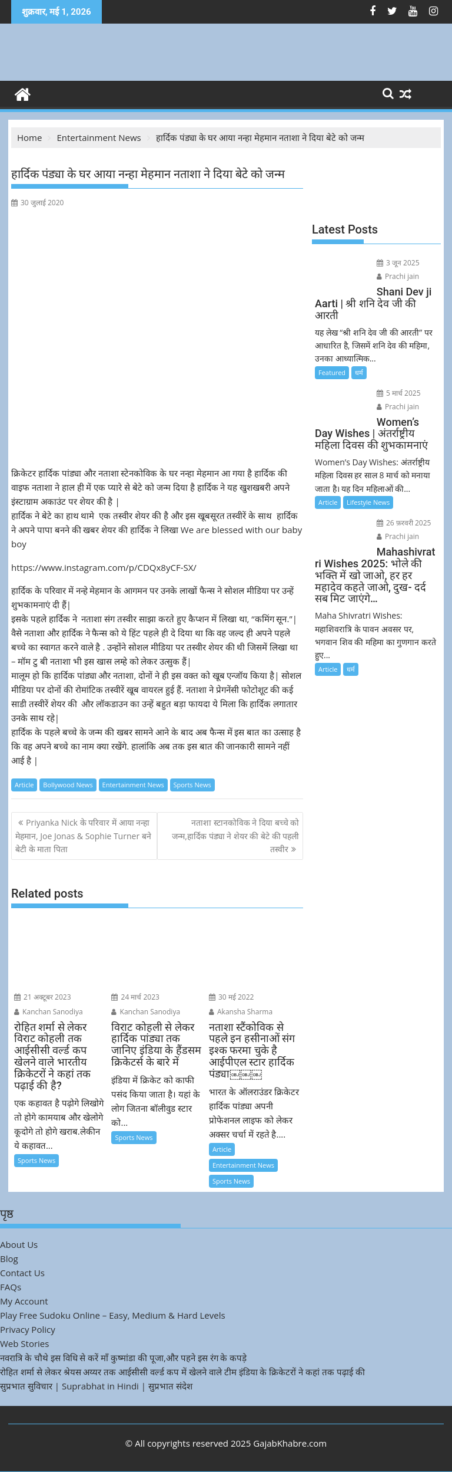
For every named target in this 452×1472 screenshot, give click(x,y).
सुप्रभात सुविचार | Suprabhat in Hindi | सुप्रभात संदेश (96, 1386)
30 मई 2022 (231, 997)
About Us (19, 1244)
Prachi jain (398, 276)
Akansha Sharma (240, 1012)
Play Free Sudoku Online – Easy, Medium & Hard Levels (112, 1315)
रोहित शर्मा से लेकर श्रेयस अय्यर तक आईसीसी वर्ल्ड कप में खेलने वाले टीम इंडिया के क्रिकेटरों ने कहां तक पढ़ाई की (182, 1372)
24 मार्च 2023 (135, 997)
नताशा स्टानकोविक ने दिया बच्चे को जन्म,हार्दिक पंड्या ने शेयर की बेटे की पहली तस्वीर (235, 836)
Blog (9, 1258)
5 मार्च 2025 (399, 393)
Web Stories (24, 1343)
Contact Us (22, 1273)
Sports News (192, 784)
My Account (24, 1301)
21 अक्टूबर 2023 (42, 997)
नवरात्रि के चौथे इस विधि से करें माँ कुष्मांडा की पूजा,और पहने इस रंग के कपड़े (123, 1357)
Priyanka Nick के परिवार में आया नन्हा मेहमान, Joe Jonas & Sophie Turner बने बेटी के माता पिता (83, 836)
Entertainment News (133, 784)
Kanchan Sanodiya (48, 1012)
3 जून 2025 (398, 263)
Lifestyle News (368, 502)
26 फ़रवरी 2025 (404, 523)
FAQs (10, 1287)
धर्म (359, 372)
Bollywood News (67, 784)
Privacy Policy (27, 1329)
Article (24, 784)
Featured (331, 372)
